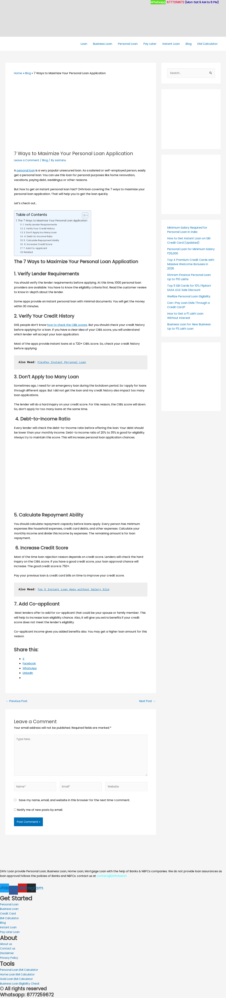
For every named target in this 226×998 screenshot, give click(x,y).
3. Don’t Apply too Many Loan (40, 232)
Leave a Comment (27, 160)
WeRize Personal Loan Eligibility (188, 296)
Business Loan (102, 44)
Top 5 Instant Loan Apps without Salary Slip (74, 589)
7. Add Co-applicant (35, 248)
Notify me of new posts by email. (40, 811)
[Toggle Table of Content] (86, 215)
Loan (84, 44)
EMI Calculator (207, 44)
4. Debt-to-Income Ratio (38, 236)
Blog (188, 44)
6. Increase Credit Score (38, 244)
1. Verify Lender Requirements (40, 224)
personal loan (26, 170)
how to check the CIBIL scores (68, 325)
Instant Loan (171, 44)
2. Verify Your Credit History (39, 228)
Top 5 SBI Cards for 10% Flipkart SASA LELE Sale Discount (189, 287)
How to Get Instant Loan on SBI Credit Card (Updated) (188, 240)
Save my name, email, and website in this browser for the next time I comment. (74, 801)
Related (28, 252)
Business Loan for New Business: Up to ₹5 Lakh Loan (189, 326)
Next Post (147, 700)
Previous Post (17, 700)
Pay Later (150, 44)
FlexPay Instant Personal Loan (62, 362)
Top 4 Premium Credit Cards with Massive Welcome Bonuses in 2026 (190, 264)
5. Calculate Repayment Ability (41, 240)
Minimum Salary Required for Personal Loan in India (187, 229)
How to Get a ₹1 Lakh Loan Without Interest (185, 315)
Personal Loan (128, 44)
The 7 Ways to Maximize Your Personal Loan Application (54, 220)
